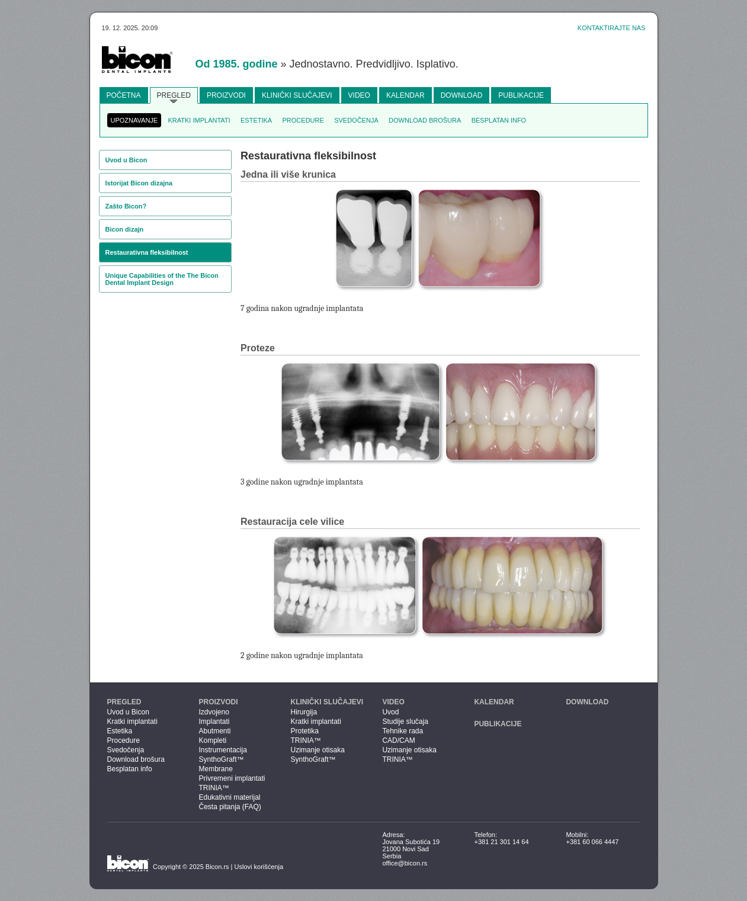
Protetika (304, 731)
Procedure (303, 120)
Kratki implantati (199, 120)
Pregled (174, 95)
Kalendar (405, 95)
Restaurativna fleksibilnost (146, 252)
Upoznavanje (134, 120)
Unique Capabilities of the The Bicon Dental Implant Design (162, 279)
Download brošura (425, 120)
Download (462, 95)
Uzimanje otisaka (317, 750)
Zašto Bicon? (126, 206)
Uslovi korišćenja (259, 866)
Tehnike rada (402, 731)
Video (359, 95)
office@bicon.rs (404, 863)
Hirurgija (303, 712)
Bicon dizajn (124, 229)
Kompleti (212, 740)
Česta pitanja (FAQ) (229, 807)
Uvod (390, 712)
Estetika (256, 120)
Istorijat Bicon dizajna (139, 183)
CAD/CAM (398, 740)
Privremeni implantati (231, 778)
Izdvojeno (213, 712)
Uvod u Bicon (126, 159)
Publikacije (521, 95)
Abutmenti (214, 731)
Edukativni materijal (229, 797)
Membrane (215, 769)
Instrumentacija (222, 750)
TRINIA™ (213, 788)
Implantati (213, 721)
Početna (124, 95)
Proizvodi (226, 95)
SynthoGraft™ (220, 759)
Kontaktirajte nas (612, 27)
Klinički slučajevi (297, 95)
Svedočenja (356, 120)
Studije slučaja (405, 721)
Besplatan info (499, 120)
